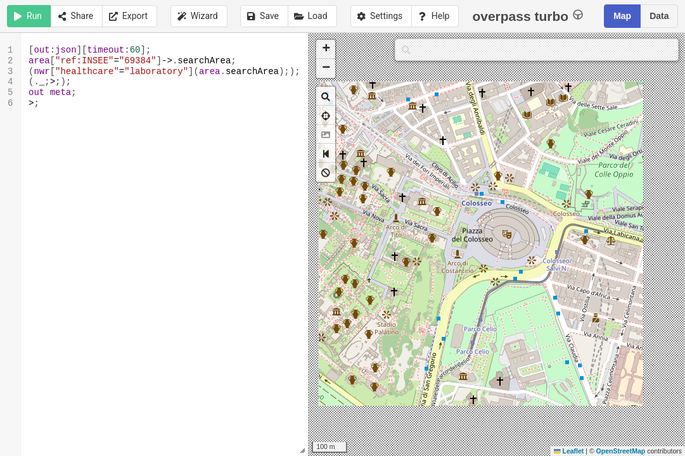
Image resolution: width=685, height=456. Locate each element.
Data (659, 16)
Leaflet (569, 451)
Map (622, 16)
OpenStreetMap (621, 451)
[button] (325, 49)
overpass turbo (527, 15)
